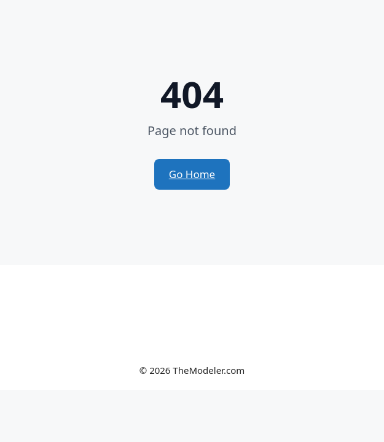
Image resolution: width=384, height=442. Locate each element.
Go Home (192, 174)
